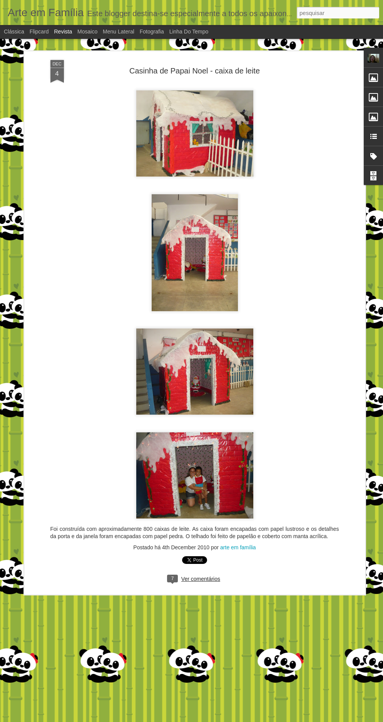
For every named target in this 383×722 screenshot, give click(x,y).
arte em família (238, 547)
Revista (63, 31)
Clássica (14, 31)
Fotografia (152, 31)
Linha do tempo (189, 31)
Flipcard (39, 31)
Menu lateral (118, 31)
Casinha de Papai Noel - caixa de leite (194, 71)
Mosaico (87, 31)
